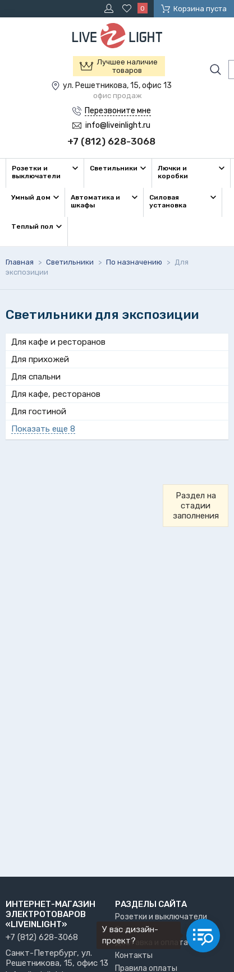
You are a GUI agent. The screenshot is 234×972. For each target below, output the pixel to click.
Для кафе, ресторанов (55, 394)
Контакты (134, 955)
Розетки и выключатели (161, 917)
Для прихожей (40, 359)
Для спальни (36, 377)
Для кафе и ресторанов (58, 342)
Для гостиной (38, 411)
